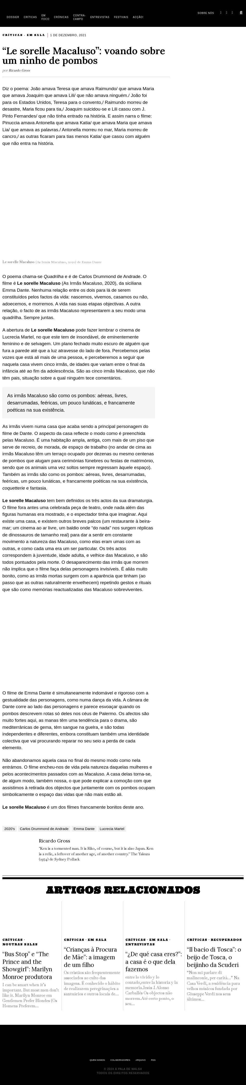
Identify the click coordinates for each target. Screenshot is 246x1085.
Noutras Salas (20, 944)
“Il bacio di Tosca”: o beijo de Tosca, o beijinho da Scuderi (214, 957)
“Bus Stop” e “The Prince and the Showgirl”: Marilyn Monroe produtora (27, 965)
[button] (241, 12)
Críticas (12, 35)
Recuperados (226, 940)
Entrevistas (140, 944)
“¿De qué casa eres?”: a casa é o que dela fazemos (153, 961)
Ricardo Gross (20, 70)
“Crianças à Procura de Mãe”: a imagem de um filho (90, 957)
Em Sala (36, 35)
